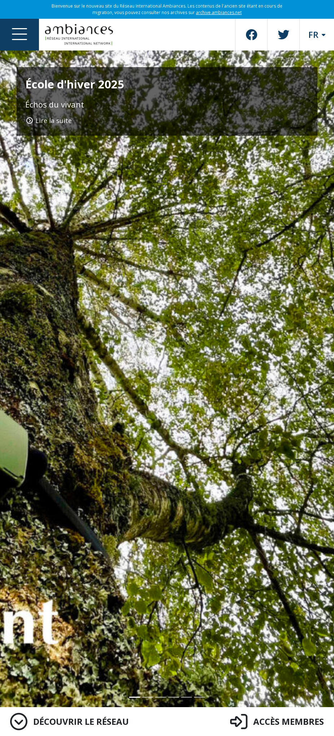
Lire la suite (48, 120)
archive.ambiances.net (219, 12)
